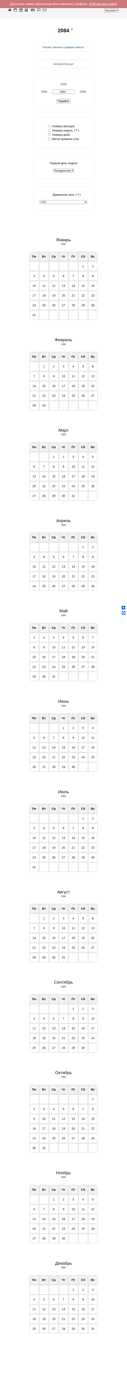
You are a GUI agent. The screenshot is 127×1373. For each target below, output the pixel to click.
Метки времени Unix (63, 139)
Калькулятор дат (63, 63)
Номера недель (60, 130)
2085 (83, 91)
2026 (63, 84)
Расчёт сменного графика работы (63, 47)
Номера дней (59, 134)
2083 (44, 91)
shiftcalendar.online (103, 4)
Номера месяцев (61, 126)
